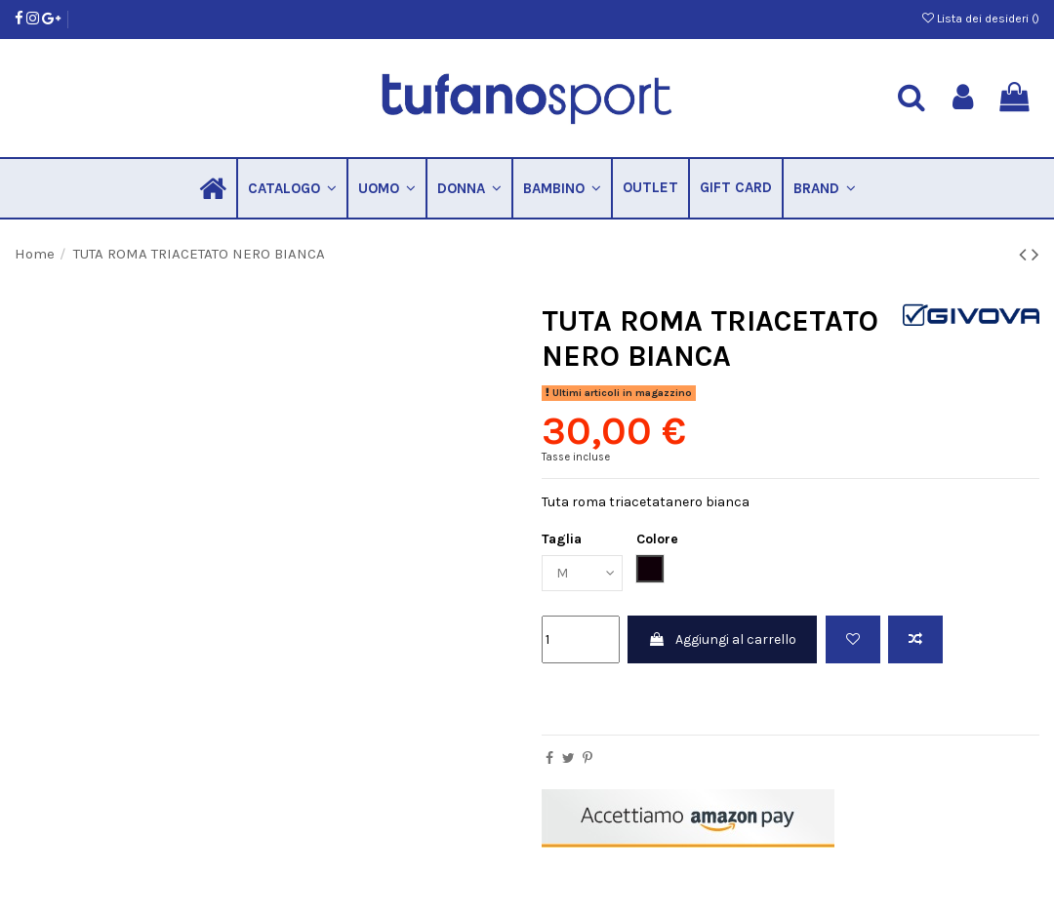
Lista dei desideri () (980, 18)
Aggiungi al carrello (722, 639)
